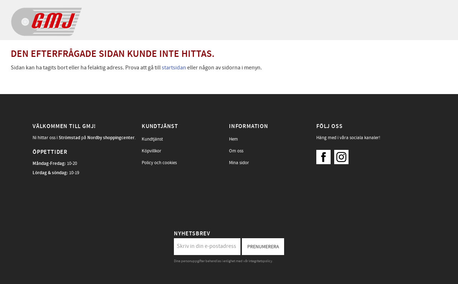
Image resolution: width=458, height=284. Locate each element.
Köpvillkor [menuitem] (151, 151)
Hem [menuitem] (233, 139)
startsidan (174, 67)
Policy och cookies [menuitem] (159, 163)
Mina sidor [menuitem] (239, 163)
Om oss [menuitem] (236, 151)
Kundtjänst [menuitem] (152, 139)
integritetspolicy (260, 261)
